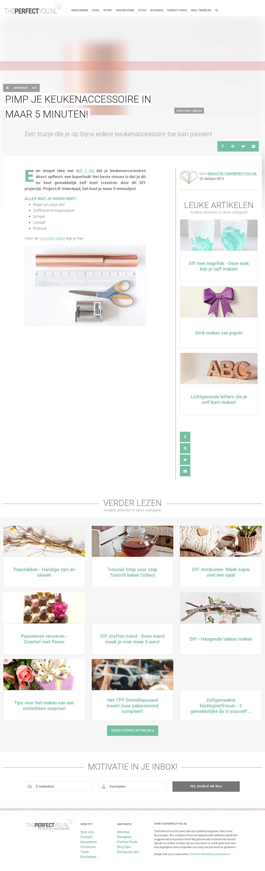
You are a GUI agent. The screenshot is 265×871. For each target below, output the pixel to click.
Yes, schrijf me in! (206, 786)
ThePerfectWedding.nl (203, 854)
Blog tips (124, 847)
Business (156, 10)
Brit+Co (197, 110)
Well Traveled (201, 10)
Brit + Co (85, 170)
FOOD (95, 10)
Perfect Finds (177, 10)
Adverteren (88, 842)
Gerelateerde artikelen (132, 730)
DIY (34, 87)
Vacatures (88, 847)
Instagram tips (128, 852)
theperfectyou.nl (33, 8)
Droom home (125, 10)
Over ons (87, 832)
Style (142, 10)
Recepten (124, 837)
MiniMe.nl (224, 854)
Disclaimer (88, 857)
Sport (107, 10)
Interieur (20, 87)
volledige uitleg (52, 238)
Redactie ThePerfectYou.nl (232, 174)
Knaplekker (79, 10)
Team (84, 852)
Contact (86, 837)
